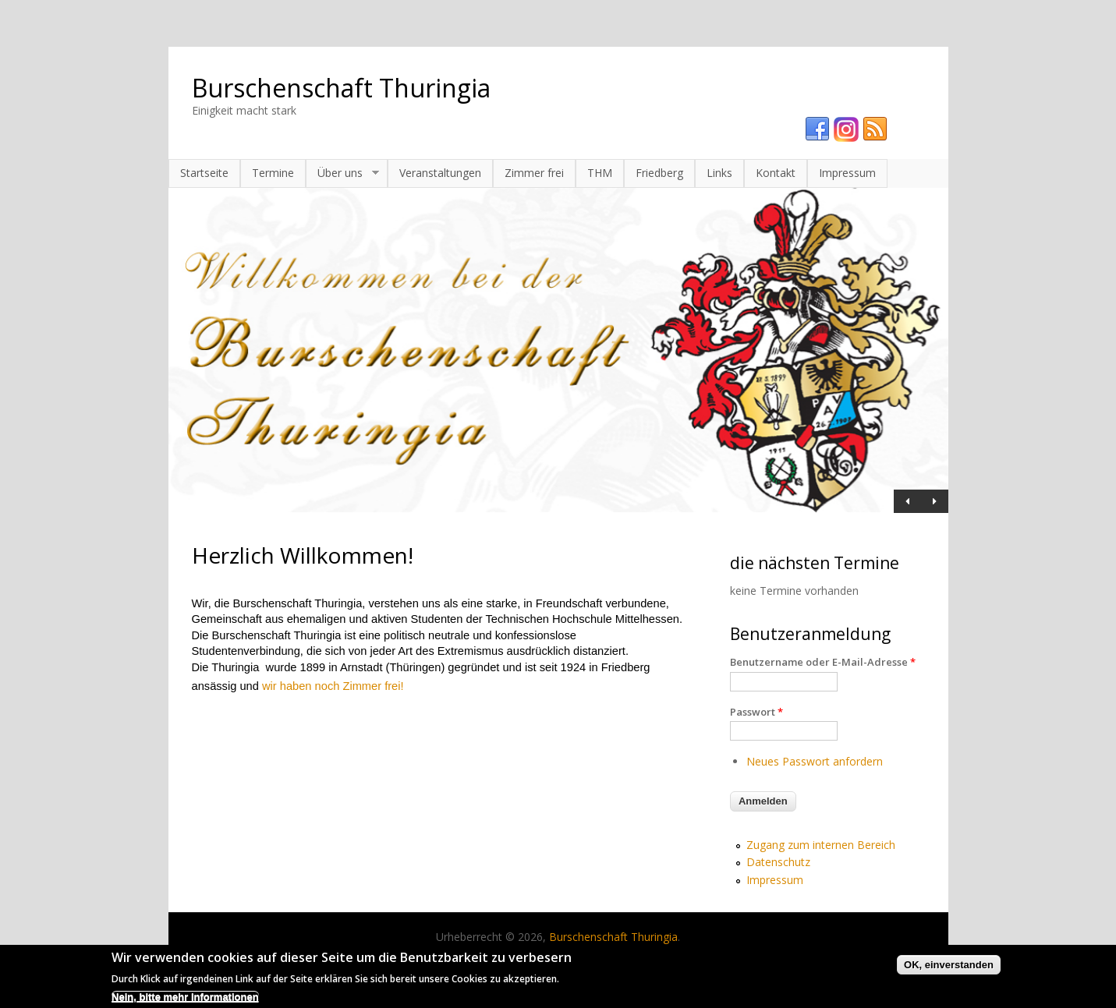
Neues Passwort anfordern (814, 761)
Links (719, 172)
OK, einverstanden (949, 968)
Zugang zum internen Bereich (820, 844)
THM (599, 172)
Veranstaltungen (440, 172)
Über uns (342, 173)
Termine (273, 172)
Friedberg (659, 172)
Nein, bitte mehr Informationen (185, 1000)
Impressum (847, 172)
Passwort (756, 712)
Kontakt (775, 172)
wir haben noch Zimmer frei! (333, 686)
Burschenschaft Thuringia (341, 87)
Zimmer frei (534, 172)
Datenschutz (778, 861)
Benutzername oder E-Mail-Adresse (823, 662)
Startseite (204, 172)
